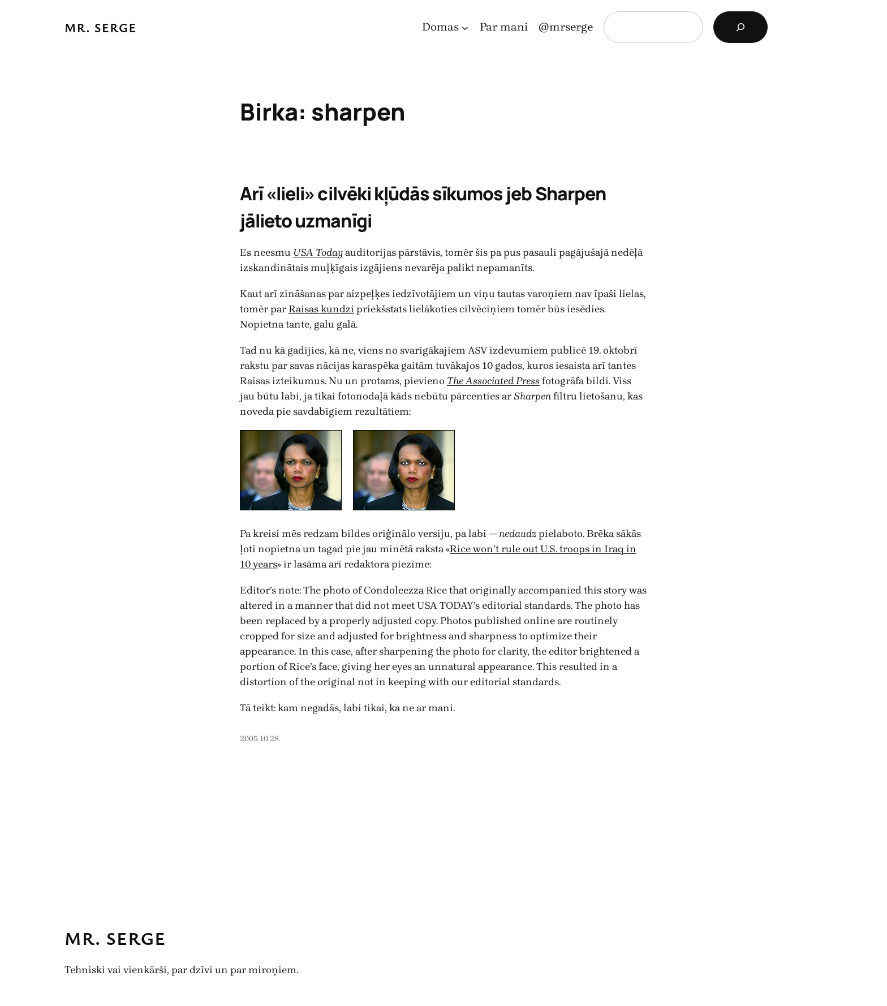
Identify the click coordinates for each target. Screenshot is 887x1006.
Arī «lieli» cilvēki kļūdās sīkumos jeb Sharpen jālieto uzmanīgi (423, 207)
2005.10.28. (260, 738)
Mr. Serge (100, 27)
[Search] (740, 27)
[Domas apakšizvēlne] (465, 27)
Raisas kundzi (321, 309)
